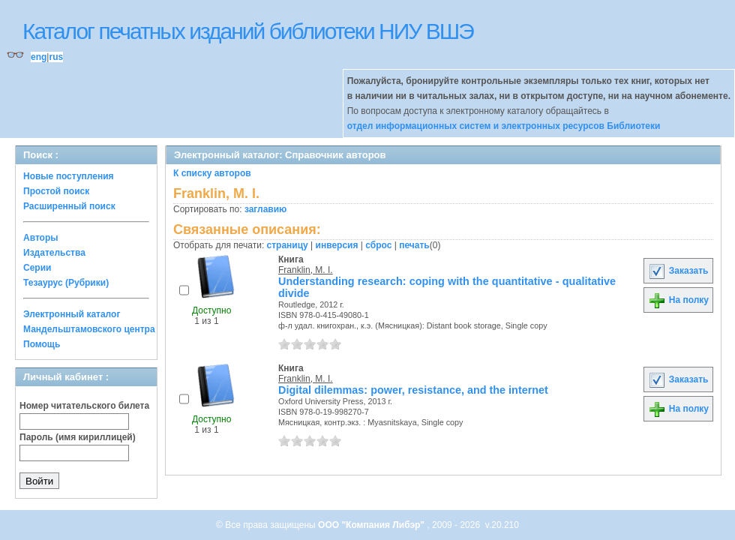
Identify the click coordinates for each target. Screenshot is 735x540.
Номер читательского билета (84, 405)
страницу (287, 245)
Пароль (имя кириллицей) (78, 437)
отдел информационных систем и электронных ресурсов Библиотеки (504, 126)
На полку (678, 300)
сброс (378, 245)
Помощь (41, 344)
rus (56, 57)
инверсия (337, 245)
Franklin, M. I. (305, 270)
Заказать (678, 271)
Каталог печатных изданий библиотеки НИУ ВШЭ (247, 31)
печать (414, 245)
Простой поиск (56, 191)
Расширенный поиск (69, 206)
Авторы (40, 237)
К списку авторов (212, 173)
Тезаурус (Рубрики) (66, 283)
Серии (37, 267)
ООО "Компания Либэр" (372, 525)
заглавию (265, 209)
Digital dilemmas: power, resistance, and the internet (413, 390)
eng (38, 57)
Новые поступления (68, 176)
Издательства (54, 253)
